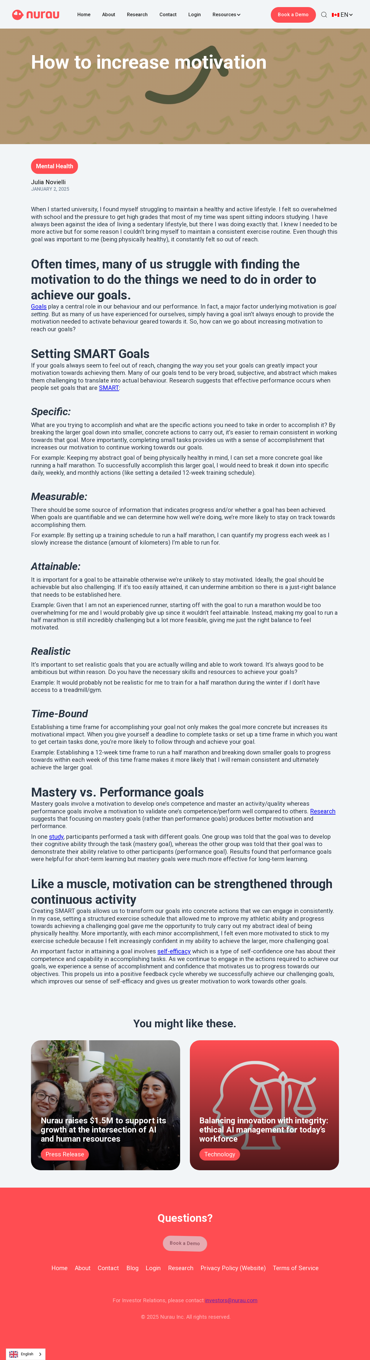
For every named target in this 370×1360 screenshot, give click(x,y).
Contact (168, 14)
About (108, 14)
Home (83, 14)
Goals (39, 306)
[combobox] (25, 1354)
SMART (109, 387)
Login (194, 14)
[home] (35, 15)
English (21, 1354)
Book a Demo (293, 15)
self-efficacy (174, 951)
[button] (233, 15)
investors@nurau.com (231, 1300)
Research (137, 14)
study (56, 836)
